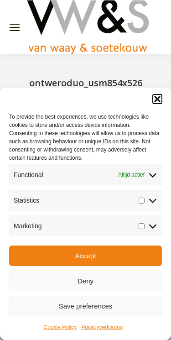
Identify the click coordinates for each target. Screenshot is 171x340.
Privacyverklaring (102, 327)
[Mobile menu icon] (14, 27)
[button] (157, 99)
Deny (85, 281)
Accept (85, 256)
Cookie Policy (60, 327)
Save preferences (86, 306)
